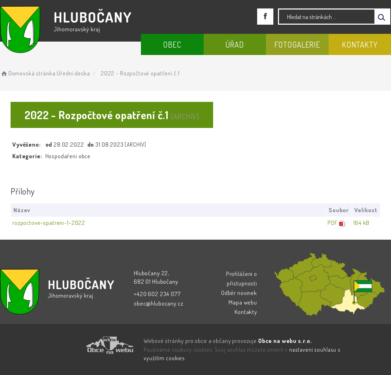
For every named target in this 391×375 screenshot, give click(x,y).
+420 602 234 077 (157, 293)
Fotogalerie (297, 44)
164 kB (361, 222)
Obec (172, 44)
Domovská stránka (27, 73)
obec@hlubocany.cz (158, 303)
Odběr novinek (239, 292)
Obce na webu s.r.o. (285, 340)
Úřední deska (73, 73)
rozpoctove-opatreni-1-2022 (48, 222)
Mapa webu (243, 302)
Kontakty (360, 44)
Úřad (234, 44)
